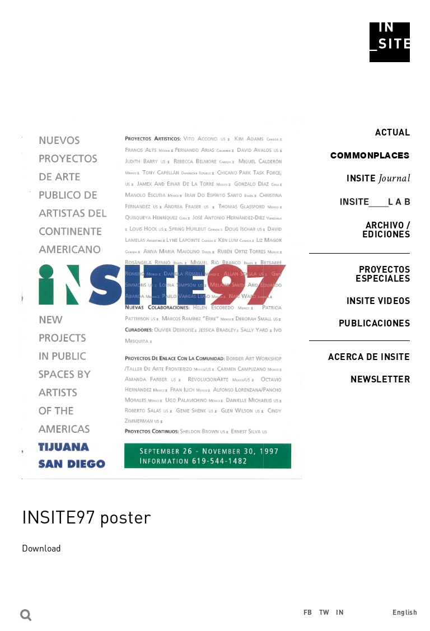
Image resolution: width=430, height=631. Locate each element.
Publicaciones (374, 322)
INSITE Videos (378, 300)
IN (340, 612)
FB (307, 612)
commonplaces (369, 155)
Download (41, 548)
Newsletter (380, 378)
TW (324, 612)
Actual (390, 132)
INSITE (378, 178)
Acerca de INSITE (369, 356)
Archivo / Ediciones (386, 229)
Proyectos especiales (383, 273)
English (404, 612)
